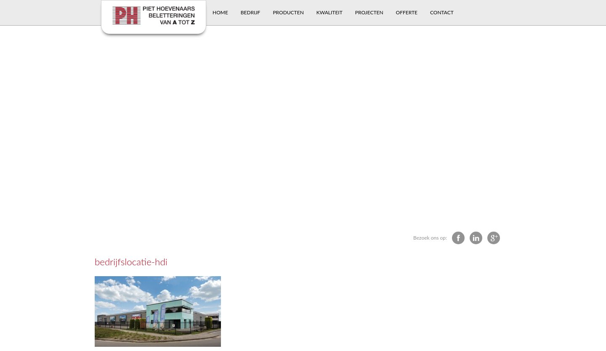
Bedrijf (250, 12)
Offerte (406, 12)
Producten (288, 12)
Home (220, 12)
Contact (442, 12)
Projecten (369, 12)
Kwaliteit (329, 12)
